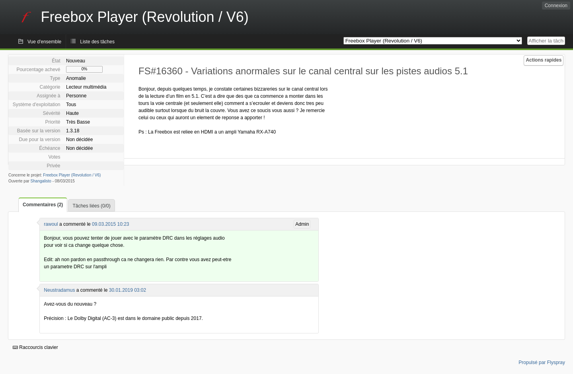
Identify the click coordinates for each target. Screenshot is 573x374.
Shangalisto (41, 181)
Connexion (556, 5)
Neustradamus (59, 290)
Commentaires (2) (43, 204)
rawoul (51, 224)
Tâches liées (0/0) (91, 206)
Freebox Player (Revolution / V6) (72, 175)
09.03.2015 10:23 (110, 224)
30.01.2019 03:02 (127, 290)
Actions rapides (543, 60)
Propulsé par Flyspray (541, 362)
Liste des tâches (97, 42)
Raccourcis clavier (35, 347)
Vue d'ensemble (44, 42)
